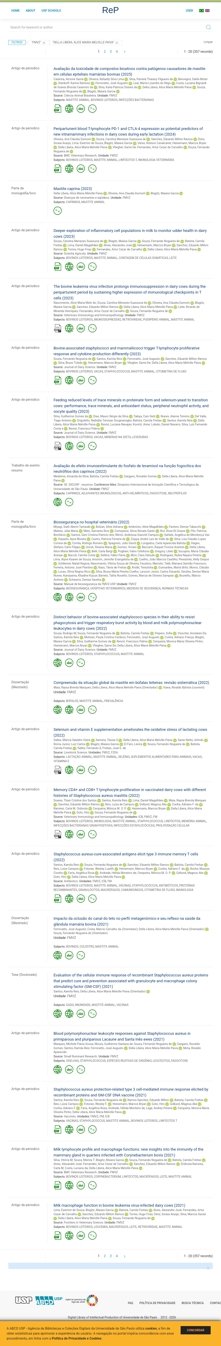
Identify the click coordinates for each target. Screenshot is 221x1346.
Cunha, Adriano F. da (185, 804)
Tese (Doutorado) (24, 975)
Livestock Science (75, 752)
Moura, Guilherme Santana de (114, 1044)
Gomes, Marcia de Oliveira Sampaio (151, 575)
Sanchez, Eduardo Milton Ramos (172, 139)
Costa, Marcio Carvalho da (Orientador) (112, 929)
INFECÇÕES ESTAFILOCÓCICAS (134, 825)
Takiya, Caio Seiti (144, 416)
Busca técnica (193, 1303)
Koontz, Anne (141, 424)
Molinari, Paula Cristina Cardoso (105, 637)
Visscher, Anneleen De (192, 633)
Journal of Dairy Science (79, 367)
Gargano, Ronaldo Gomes (140, 476)
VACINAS (125, 885)
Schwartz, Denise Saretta (85, 579)
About (30, 10)
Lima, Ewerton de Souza (87, 143)
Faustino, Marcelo (151, 563)
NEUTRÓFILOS (177, 493)
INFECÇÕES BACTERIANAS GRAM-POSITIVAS (82, 825)
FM (155, 816)
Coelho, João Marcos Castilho (158, 559)
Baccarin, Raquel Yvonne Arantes (163, 547)
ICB (140, 816)
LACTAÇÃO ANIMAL (79, 756)
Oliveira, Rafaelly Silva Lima (106, 79)
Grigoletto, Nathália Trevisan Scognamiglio (104, 420)
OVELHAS (72, 1060)
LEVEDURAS (140, 437)
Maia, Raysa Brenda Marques (72, 687)
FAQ (130, 1303)
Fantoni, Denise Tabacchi (185, 526)
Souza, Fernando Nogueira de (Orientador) (80, 933)
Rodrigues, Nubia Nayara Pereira (181, 555)
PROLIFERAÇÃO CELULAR (172, 825)
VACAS (98, 371)
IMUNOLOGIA (102, 821)
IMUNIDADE (82, 1005)
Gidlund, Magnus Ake (153, 804)
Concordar (195, 1330)
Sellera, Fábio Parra (113, 555)
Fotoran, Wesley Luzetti (99, 868)
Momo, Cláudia (199, 567)
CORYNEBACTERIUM (107, 1176)
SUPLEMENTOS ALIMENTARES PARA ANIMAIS (161, 756)
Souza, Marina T (84, 1160)
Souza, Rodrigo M (64, 633)
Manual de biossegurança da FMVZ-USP (89, 584)
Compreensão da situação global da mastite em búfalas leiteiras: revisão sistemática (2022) (131, 682)
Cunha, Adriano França (179, 637)
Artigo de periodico (25, 68)
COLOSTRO (87, 946)
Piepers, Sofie (163, 633)
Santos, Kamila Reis (109, 358)
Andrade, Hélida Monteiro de (118, 872)
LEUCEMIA (101, 1226)
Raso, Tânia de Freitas (112, 567)
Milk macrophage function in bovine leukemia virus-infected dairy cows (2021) (119, 1205)
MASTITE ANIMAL (77, 100)
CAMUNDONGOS (132, 890)
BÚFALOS (72, 701)
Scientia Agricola (75, 253)
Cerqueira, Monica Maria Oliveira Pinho (178, 641)
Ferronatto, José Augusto (111, 83)
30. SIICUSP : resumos (78, 484)
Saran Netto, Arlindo (190, 740)
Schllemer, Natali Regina (73, 563)
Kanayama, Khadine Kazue (80, 575)
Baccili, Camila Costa (81, 555)
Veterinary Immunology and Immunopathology (93, 315)
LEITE (173, 258)
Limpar (208, 42)
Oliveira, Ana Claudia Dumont (126, 193)
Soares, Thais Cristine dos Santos (75, 800)
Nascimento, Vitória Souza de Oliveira (115, 563)
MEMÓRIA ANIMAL (194, 821)
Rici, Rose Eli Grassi (172, 531)
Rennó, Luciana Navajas (116, 424)
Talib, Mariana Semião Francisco (185, 563)
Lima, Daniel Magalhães (83, 245)
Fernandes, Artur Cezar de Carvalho (160, 147)
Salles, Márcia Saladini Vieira (71, 740)
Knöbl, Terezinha (142, 567)
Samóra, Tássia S (107, 740)
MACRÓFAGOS (110, 890)
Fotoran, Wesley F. (95, 1104)
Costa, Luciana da (76, 1168)
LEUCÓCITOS (161, 1060)
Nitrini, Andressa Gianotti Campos (137, 534)
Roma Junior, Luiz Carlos (69, 744)
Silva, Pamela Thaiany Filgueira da (151, 79)
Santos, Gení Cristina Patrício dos (92, 534)
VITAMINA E (61, 761)
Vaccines (70, 1116)
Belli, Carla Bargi (102, 551)
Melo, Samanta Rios (96, 531)
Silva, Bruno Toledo (70, 362)
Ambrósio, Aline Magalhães (146, 526)
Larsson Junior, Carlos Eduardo (160, 571)
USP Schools (51, 10)
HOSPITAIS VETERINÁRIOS (108, 588)
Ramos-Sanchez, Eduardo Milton (148, 1100)
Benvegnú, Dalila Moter (193, 79)
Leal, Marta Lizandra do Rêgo (152, 83)
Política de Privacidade (157, 1303)
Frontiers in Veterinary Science (83, 1222)
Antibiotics (71, 881)
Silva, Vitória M (62, 1160)
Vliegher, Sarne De (124, 147)
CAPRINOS (73, 202)
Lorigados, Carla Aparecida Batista (163, 543)
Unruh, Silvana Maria (99, 547)
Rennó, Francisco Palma (84, 428)
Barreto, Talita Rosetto (113, 575)
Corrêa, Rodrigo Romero (87, 543)
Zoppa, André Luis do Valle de (150, 539)
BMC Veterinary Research (80, 155)
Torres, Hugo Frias (79, 249)
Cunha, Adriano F (64, 1108)
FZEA (114, 752)
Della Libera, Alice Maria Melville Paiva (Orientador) (125, 687)
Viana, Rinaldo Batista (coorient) (183, 687)
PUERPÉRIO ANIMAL (156, 319)
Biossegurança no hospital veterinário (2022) (91, 522)
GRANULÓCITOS (88, 890)
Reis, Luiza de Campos (119, 804)
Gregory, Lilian (164, 551)
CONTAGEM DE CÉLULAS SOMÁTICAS (143, 258)
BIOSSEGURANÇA (77, 588)
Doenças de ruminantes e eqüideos (86, 197)
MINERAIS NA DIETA (117, 437)
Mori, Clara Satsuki (143, 555)
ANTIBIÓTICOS (168, 885)
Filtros (17, 42)
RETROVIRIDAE (132, 319)
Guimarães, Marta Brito (173, 567)
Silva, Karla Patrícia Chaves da (117, 87)
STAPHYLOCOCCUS (117, 371)
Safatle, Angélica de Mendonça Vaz (187, 534)
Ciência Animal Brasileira (80, 95)
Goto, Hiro (82, 812)
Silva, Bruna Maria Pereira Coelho (117, 571)
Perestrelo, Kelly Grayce (194, 559)
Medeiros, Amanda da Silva (70, 476)
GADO (70, 1005)
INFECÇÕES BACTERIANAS (136, 100)
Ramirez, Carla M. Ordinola (70, 808)
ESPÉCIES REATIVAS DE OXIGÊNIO (129, 1060)
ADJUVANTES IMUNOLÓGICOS (101, 493)
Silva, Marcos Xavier (193, 1214)
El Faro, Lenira (133, 744)
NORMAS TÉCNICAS (175, 588)
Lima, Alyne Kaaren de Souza (72, 559)
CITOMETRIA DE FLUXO (171, 371)
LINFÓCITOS (172, 821)
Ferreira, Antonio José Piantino (73, 567)
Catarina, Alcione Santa (68, 79)
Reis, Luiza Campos (65, 868)
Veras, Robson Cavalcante (154, 143)
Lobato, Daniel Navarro (165, 424)
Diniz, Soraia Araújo (166, 1214)
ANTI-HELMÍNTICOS (135, 493)
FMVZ (113, 95)
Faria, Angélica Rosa (81, 872)
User (189, 10)
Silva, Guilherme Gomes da (70, 416)
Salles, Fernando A (89, 748)
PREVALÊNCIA (113, 701)
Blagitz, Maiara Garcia (101, 91)
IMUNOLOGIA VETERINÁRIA (156, 160)
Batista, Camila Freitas (147, 420)
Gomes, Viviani (126, 547)
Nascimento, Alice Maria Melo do (74, 302)
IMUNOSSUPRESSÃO (107, 319)
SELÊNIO (124, 756)
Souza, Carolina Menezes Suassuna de (121, 139)
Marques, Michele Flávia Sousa (73, 1044)
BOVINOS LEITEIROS (104, 100)
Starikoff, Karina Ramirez (74, 83)
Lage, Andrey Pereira (159, 1108)
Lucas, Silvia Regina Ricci (74, 571)
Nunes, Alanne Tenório (175, 416)
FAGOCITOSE (158, 493)
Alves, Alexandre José (118, 245)
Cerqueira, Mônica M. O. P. (110, 808)
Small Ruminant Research (80, 1056)
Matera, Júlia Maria (65, 531)
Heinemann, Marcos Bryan (189, 143)
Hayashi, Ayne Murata (72, 539)
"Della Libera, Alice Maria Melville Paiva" (86, 43)
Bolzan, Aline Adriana (109, 526)
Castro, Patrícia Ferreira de (108, 539)
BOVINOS (72, 946)
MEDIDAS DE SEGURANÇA (144, 588)
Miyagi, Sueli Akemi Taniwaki (71, 526)
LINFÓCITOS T (128, 160)
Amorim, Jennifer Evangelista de (113, 559)
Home (15, 10)
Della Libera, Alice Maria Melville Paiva (167, 87)
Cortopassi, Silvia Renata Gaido (135, 531)
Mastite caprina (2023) (72, 188)
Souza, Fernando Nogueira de (161, 241)
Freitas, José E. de (114, 748)
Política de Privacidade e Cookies (77, 1338)
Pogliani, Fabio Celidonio (134, 551)
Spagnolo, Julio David (122, 543)
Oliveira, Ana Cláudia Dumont (72, 139)
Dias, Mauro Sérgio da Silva (110, 416)
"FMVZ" (38, 43)
